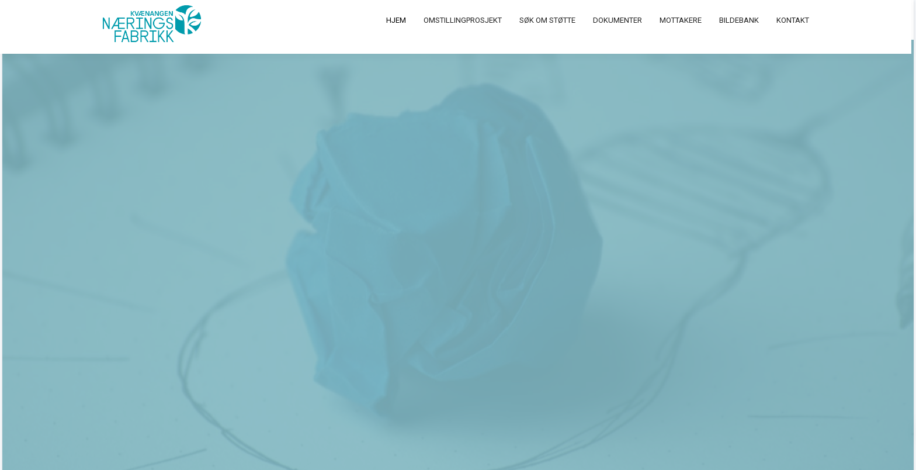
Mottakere (683, 20)
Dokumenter (619, 20)
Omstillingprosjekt (465, 20)
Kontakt (795, 20)
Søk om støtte (550, 20)
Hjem (398, 20)
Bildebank (741, 20)
